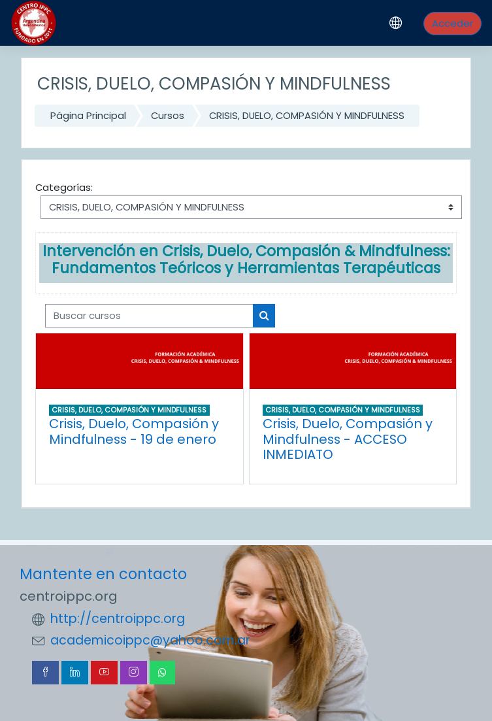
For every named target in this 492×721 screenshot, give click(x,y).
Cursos (167, 115)
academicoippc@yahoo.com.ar (150, 640)
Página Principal (88, 115)
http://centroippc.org (117, 619)
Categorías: (64, 187)
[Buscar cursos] (149, 315)
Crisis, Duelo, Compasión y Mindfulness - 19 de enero (134, 431)
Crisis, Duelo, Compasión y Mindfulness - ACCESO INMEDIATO (348, 438)
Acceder (452, 23)
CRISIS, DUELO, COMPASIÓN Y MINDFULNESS (306, 115)
